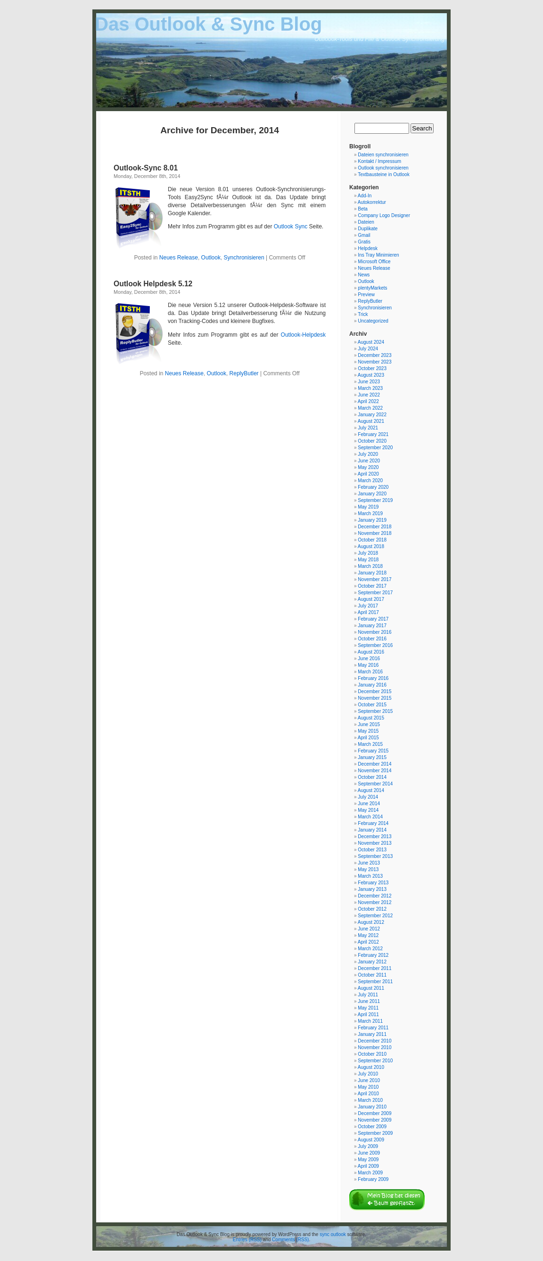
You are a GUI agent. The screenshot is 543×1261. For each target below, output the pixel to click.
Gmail (364, 235)
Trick (363, 314)
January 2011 (372, 1034)
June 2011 (369, 1001)
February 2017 (373, 619)
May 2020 (368, 467)
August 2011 (371, 988)
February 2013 (373, 882)
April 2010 (368, 1093)
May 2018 (368, 559)
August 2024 (371, 342)
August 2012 (371, 922)
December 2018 (374, 526)
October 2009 (372, 1126)
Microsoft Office (374, 261)
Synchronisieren (244, 257)
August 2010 (371, 1067)
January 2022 (372, 414)
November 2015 (374, 698)
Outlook (211, 257)
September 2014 (375, 783)
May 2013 (368, 869)
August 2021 (371, 421)
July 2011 (368, 994)
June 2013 (369, 862)
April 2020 (368, 474)
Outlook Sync (290, 226)
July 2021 (368, 427)
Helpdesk (368, 248)
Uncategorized (373, 320)
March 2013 (370, 876)
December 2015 (374, 691)
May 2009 (368, 1159)
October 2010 (372, 1054)
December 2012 (374, 895)
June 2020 (369, 460)
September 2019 (375, 500)
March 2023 (370, 388)
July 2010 (368, 1073)
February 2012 (373, 955)
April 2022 (368, 401)
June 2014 (369, 803)
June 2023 (369, 381)
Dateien (366, 222)
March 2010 (370, 1100)
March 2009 (370, 1172)
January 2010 (372, 1106)
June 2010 (369, 1080)
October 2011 (372, 975)
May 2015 (368, 731)
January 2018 (372, 572)
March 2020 (370, 480)
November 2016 (374, 632)
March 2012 (370, 948)
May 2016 (368, 665)
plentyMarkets (372, 288)
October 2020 (372, 441)
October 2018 (372, 539)
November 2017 (374, 579)
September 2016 (375, 645)
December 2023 (374, 355)
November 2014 (374, 770)
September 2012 (375, 915)
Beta (363, 208)
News (364, 274)
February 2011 (373, 1027)
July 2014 (368, 797)
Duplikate (368, 228)
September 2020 (375, 447)
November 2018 (374, 533)
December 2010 (374, 1040)
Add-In (364, 195)
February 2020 (373, 487)
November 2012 (374, 902)
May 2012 (368, 935)
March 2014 (370, 816)
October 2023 (372, 368)
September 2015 (375, 711)
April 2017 (368, 612)
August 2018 (371, 546)
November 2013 (374, 843)
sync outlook (333, 1234)
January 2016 (372, 684)
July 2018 (368, 553)
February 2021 (373, 434)
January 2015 (372, 757)
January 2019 (372, 520)
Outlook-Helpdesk (303, 334)
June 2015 (369, 724)
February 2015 (373, 750)
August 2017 (371, 599)
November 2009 (374, 1120)
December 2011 (374, 968)
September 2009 (375, 1133)
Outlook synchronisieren (383, 167)
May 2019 (368, 506)
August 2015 (371, 717)
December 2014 (374, 764)
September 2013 (375, 856)
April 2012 (368, 942)
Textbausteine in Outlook (384, 174)
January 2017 (372, 625)
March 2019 (370, 513)
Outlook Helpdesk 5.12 (153, 284)
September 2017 (375, 592)
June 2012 (369, 928)
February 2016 (373, 678)
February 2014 (373, 823)
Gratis (364, 241)
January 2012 (372, 961)
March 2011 (370, 1021)
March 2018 (370, 566)
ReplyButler (244, 373)
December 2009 (374, 1113)
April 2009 (368, 1166)
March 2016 (370, 671)
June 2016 (369, 658)
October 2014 (372, 777)
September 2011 (375, 981)
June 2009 (369, 1153)
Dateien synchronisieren (383, 154)
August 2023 (371, 375)
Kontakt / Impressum (379, 161)
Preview (366, 294)
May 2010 (368, 1087)
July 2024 (368, 348)
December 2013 (374, 836)
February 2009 (373, 1179)
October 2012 (372, 909)
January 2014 (372, 830)
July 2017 (368, 605)
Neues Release (178, 257)
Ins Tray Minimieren (378, 255)
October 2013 (372, 849)
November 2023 (374, 361)
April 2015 (368, 737)
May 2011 (368, 1007)
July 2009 (368, 1146)
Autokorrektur (372, 202)
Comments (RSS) (290, 1239)
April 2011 (368, 1014)
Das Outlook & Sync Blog (208, 24)
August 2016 (371, 652)
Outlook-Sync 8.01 (146, 168)
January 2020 (372, 493)
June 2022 (369, 394)
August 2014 (371, 790)
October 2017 (372, 586)
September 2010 (375, 1060)
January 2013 (372, 889)
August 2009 (371, 1139)
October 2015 (372, 704)
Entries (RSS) (247, 1239)
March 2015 (370, 744)
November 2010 (374, 1047)
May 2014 (368, 810)
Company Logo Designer (384, 215)
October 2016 (372, 638)
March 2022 (370, 408)
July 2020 (368, 454)
